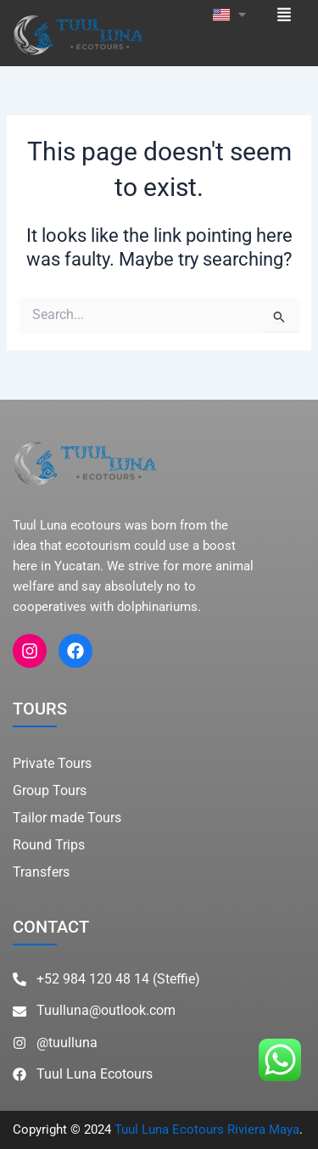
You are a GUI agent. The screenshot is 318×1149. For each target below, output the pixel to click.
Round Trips (49, 845)
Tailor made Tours (67, 818)
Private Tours (52, 763)
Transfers (41, 872)
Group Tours (49, 790)
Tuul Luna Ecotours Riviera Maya (206, 1129)
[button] (284, 13)
